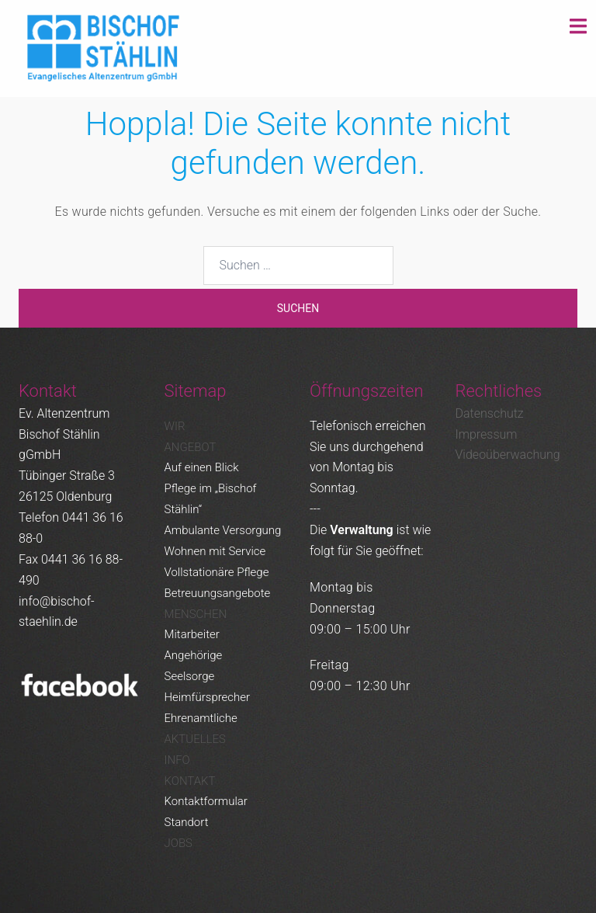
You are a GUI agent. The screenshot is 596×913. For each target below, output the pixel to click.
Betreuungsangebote (218, 593)
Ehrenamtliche (201, 718)
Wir (175, 426)
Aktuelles (195, 739)
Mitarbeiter (192, 634)
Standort (187, 822)
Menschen (196, 614)
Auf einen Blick (202, 467)
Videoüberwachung (508, 454)
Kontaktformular (206, 801)
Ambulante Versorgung (223, 530)
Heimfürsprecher (208, 697)
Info (177, 760)
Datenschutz (490, 413)
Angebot (191, 447)
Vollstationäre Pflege (217, 572)
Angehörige (194, 655)
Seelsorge (190, 676)
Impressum (487, 434)
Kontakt (190, 781)
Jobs (178, 843)
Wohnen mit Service (215, 551)
